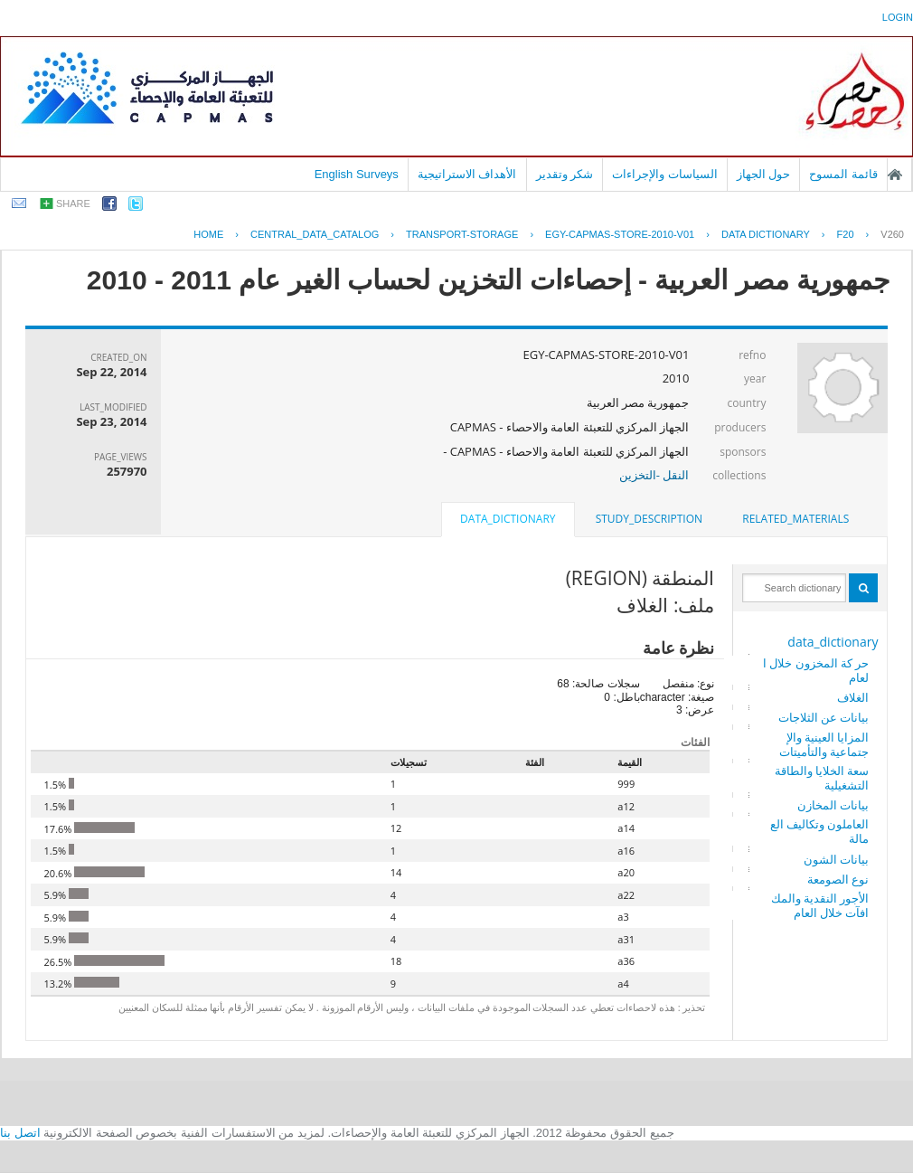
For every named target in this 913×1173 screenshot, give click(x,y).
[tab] (795, 519)
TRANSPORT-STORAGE (462, 234)
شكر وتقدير (565, 174)
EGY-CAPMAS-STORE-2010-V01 (619, 234)
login (897, 17)
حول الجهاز (764, 174)
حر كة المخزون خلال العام (816, 670)
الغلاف (853, 697)
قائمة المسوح (843, 174)
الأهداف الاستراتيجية (467, 174)
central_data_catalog (314, 234)
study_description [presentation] (649, 518)
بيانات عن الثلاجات (824, 717)
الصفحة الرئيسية (895, 174)
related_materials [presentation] (795, 518)
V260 (892, 234)
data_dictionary (832, 641)
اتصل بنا (20, 1133)
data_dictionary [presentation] (507, 518)
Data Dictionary (765, 234)
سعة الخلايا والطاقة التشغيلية (822, 777)
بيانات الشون (836, 859)
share (73, 203)
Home (208, 234)
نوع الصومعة (838, 879)
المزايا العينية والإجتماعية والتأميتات (824, 744)
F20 (845, 234)
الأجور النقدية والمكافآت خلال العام (820, 905)
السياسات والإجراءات (665, 174)
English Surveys (357, 174)
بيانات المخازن (833, 805)
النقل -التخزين (654, 475)
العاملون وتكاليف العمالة (820, 831)
